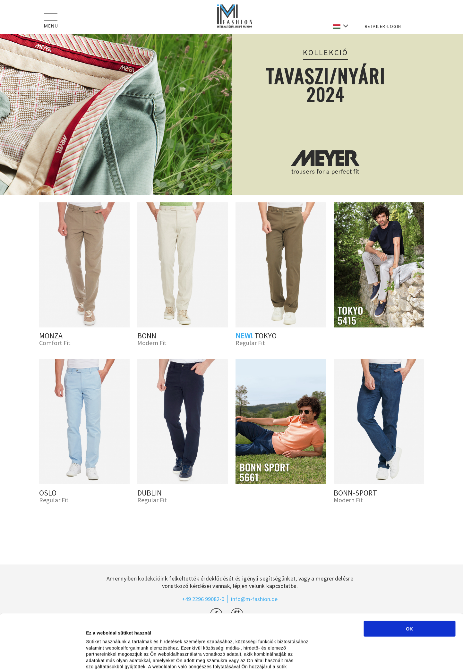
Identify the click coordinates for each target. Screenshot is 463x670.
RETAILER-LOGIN (383, 26)
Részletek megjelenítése (361, 658)
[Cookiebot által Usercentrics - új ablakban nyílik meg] (41, 657)
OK (409, 586)
